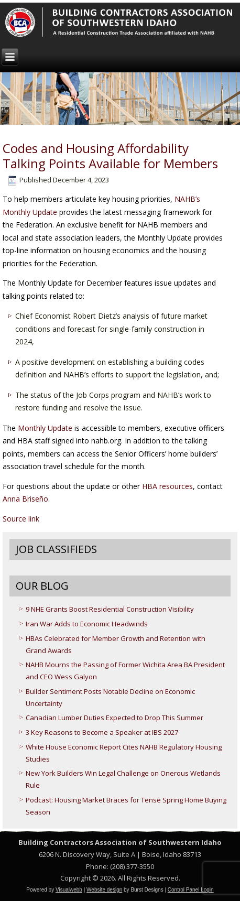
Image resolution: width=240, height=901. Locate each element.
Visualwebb (69, 890)
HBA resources (167, 486)
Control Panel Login (191, 890)
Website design (104, 890)
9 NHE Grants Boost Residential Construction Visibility (110, 609)
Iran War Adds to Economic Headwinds (87, 623)
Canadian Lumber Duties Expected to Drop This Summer (114, 717)
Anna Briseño (25, 499)
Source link (21, 519)
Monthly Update (45, 428)
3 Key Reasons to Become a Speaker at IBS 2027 (102, 732)
